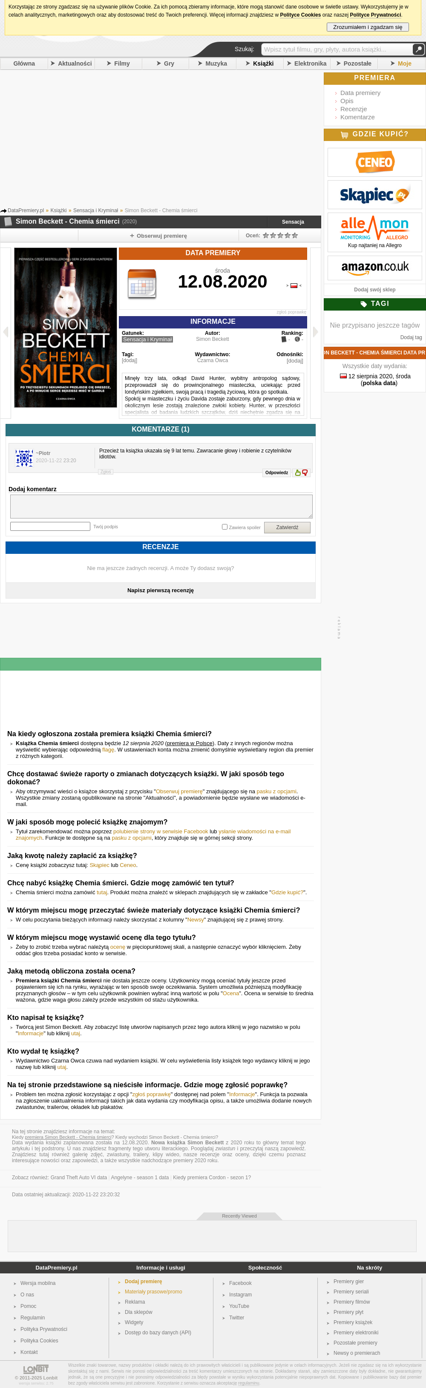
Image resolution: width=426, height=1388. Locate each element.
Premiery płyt (348, 1312)
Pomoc (28, 1306)
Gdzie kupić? (287, 892)
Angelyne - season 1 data (140, 1178)
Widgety (134, 1322)
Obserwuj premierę (179, 791)
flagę (108, 749)
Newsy (195, 919)
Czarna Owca (212, 360)
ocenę (117, 947)
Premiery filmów (352, 1302)
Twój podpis (105, 526)
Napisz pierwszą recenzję (160, 590)
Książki (263, 63)
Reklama (135, 1302)
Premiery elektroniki (356, 1333)
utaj (75, 1033)
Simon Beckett (212, 339)
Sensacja (293, 222)
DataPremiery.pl (56, 1267)
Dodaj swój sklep (374, 290)
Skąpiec (99, 865)
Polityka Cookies (39, 1341)
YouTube (239, 1306)
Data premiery (360, 92)
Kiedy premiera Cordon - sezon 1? (212, 1178)
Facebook (240, 1283)
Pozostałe (357, 63)
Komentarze (357, 117)
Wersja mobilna (37, 1283)
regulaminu (248, 1383)
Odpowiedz (276, 472)
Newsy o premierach (357, 1353)
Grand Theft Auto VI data (79, 1178)
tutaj (102, 892)
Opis (347, 100)
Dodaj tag (411, 337)
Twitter (236, 1318)
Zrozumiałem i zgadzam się (368, 27)
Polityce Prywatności (375, 15)
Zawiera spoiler (245, 527)
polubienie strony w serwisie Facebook (160, 831)
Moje (405, 63)
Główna (24, 63)
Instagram (240, 1295)
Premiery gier (349, 1281)
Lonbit (50, 1377)
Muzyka (216, 63)
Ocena (231, 993)
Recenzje (353, 108)
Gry (169, 63)
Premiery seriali (351, 1292)
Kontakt (29, 1352)
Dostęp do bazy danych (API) (158, 1333)
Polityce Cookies (300, 15)
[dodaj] (129, 360)
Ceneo (128, 865)
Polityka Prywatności (43, 1329)
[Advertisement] (172, 136)
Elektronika (310, 63)
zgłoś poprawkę (291, 312)
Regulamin (32, 1318)
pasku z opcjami (276, 791)
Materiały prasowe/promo (153, 1292)
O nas (27, 1295)
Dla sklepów (139, 1312)
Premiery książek (353, 1322)
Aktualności (75, 63)
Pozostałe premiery (355, 1343)
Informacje (31, 1033)
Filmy (122, 63)
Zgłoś (106, 471)
